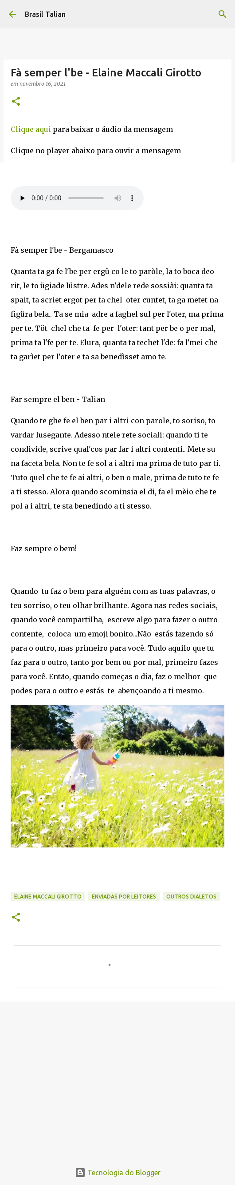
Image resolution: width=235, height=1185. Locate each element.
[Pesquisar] (222, 14)
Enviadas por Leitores (124, 896)
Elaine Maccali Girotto (48, 896)
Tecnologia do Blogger (118, 1173)
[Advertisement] (117, 1077)
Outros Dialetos (191, 896)
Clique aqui (31, 129)
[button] (16, 102)
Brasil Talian (45, 14)
